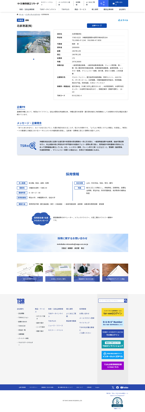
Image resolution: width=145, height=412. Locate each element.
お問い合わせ (84, 313)
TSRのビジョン (23, 317)
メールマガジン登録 (86, 318)
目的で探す (40, 323)
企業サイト (97, 25)
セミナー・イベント (55, 330)
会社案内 (122, 9)
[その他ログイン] (113, 333)
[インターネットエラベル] (113, 355)
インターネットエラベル (32, 14)
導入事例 (95, 9)
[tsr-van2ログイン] (113, 312)
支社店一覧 (22, 330)
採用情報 (82, 309)
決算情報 (21, 334)
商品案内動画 (71, 321)
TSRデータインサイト (48, 9)
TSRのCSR (21, 326)
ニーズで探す (40, 327)
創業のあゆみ (22, 321)
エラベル (123, 20)
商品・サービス (80, 9)
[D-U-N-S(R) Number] (113, 322)
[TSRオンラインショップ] (113, 344)
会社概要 (21, 313)
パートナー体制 (23, 338)
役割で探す (40, 331)
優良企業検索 (108, 9)
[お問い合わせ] (118, 3)
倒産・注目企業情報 (26, 9)
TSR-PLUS (65, 9)
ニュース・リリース (55, 325)
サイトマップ (84, 322)
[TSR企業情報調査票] (113, 365)
